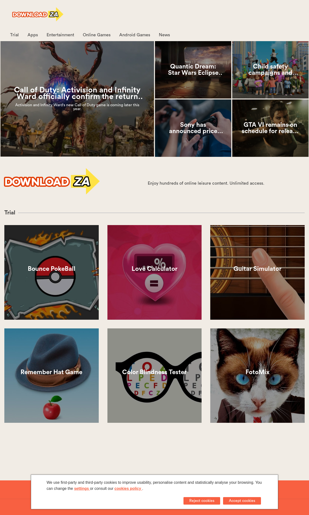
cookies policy (128, 488)
